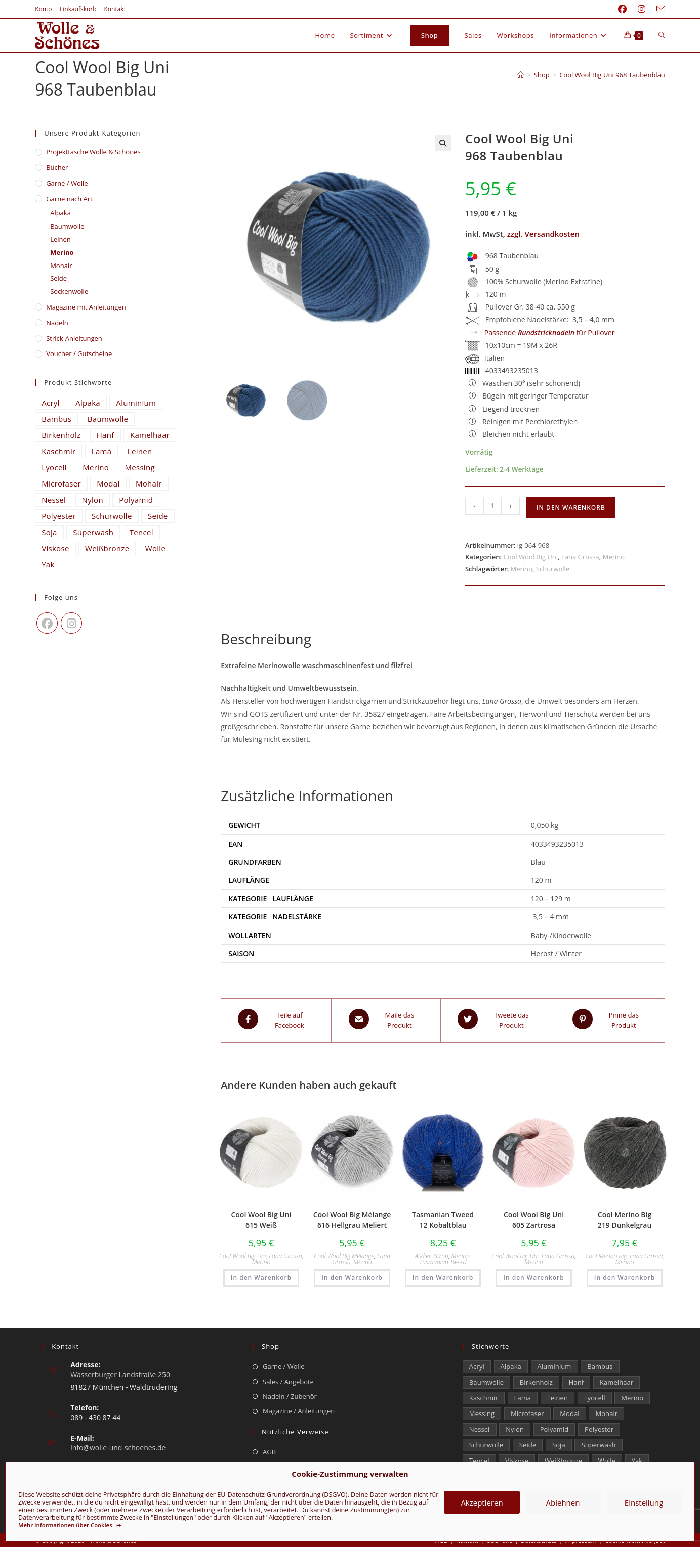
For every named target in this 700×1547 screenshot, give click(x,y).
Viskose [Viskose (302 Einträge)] (55, 548)
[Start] (520, 74)
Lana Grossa (580, 556)
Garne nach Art (69, 198)
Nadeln (57, 322)
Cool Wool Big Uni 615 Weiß (261, 1217)
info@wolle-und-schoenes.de (118, 1444)
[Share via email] (386, 1019)
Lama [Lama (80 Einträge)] (102, 451)
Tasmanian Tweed (442, 1259)
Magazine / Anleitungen (299, 1408)
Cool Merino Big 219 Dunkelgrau (625, 1217)
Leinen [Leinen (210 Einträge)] (140, 451)
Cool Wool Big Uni (530, 556)
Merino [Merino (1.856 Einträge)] (96, 467)
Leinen (60, 239)
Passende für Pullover (549, 332)
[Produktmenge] (492, 506)
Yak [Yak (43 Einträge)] (48, 564)
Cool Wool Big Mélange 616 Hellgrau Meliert (352, 1217)
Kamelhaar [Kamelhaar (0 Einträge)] (150, 435)
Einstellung (644, 1502)
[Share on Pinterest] (609, 1019)
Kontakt (115, 9)
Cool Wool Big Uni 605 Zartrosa (534, 1217)
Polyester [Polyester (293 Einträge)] (59, 516)
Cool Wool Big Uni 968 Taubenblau (612, 74)
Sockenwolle (69, 291)
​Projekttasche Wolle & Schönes (93, 151)
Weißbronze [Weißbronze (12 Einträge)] (107, 548)
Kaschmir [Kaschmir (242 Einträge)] (58, 451)
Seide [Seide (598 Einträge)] (158, 516)
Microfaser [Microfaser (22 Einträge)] (61, 483)
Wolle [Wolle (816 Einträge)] (155, 548)
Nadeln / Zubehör (290, 1393)
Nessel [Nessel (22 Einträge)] (54, 500)
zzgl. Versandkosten (543, 234)
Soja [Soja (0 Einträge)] (49, 532)
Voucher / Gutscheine (79, 353)
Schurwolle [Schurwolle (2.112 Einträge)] (112, 516)
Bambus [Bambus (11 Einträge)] (56, 419)
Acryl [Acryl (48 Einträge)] (51, 402)
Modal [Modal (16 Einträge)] (108, 483)
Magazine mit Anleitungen (86, 307)
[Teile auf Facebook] (276, 1019)
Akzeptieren (482, 1502)
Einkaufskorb (78, 9)
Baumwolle (67, 226)
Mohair (61, 265)
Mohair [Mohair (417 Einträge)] (149, 483)
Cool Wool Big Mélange (344, 1253)
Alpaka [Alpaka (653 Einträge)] (87, 402)
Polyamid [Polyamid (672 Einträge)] (136, 500)
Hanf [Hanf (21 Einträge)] (105, 435)
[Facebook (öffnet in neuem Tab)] (622, 9)
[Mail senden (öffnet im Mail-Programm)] (658, 9)
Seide (58, 278)
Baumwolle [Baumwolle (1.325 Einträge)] (108, 419)
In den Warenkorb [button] (261, 1274)
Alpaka (60, 212)
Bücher (57, 167)
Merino (614, 556)
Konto (43, 9)
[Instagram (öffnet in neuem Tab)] (641, 9)
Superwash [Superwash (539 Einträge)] (93, 532)
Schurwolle (552, 568)
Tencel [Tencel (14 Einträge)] (141, 532)
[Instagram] (71, 623)
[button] (443, 143)
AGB (269, 1448)
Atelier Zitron (431, 1253)
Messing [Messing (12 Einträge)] (139, 467)
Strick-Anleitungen (74, 338)
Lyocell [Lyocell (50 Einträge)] (54, 467)
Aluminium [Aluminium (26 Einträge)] (136, 402)
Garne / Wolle (67, 183)
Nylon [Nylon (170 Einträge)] (92, 500)
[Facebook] (47, 623)
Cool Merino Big (606, 1253)
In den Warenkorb (571, 507)
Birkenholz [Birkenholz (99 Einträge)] (61, 435)
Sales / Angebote (288, 1378)
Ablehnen (563, 1502)
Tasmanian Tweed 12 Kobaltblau (443, 1217)
